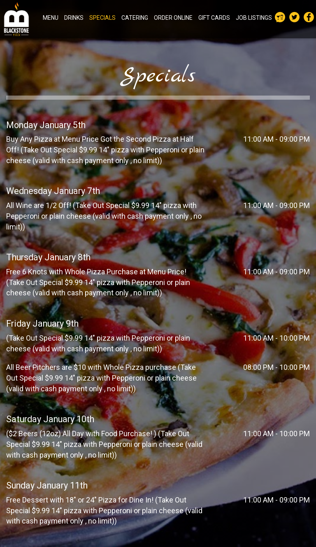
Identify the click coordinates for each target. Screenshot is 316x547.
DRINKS (74, 17)
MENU (50, 17)
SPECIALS (102, 17)
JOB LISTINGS (254, 17)
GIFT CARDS (214, 17)
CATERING (134, 17)
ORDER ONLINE (173, 17)
